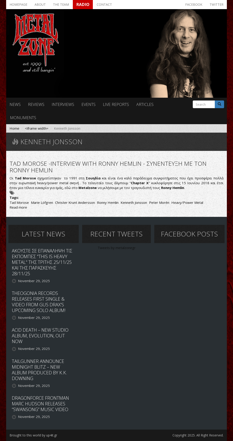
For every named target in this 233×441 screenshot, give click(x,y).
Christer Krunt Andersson (75, 202)
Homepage (18, 4)
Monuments (23, 117)
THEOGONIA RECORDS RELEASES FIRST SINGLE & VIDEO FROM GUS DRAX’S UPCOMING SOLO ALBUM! (39, 301)
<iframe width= (36, 128)
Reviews (36, 104)
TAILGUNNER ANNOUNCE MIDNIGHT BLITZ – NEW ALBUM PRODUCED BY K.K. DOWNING (39, 369)
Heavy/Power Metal (187, 202)
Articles (145, 104)
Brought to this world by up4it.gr (33, 435)
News (15, 104)
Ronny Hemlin (108, 202)
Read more (18, 207)
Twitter (216, 4)
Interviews (63, 104)
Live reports (116, 104)
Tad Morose (19, 202)
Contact (104, 4)
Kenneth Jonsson (134, 202)
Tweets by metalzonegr (117, 247)
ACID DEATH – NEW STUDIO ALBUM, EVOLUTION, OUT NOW (40, 335)
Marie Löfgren (42, 202)
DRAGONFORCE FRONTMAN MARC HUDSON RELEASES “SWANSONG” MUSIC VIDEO (40, 403)
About (40, 4)
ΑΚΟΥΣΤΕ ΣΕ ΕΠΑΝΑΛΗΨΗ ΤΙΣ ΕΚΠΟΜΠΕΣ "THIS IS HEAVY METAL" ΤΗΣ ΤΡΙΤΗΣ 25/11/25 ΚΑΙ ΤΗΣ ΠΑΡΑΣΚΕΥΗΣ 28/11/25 (42, 262)
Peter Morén (159, 202)
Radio (82, 4)
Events (88, 104)
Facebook (193, 4)
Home (14, 128)
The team (61, 4)
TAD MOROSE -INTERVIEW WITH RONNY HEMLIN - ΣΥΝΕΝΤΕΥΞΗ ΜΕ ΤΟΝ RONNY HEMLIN (108, 166)
